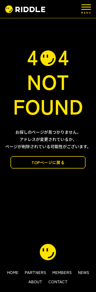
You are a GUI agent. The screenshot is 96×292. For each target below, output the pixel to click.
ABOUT (35, 281)
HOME (12, 272)
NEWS (83, 272)
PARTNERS (35, 272)
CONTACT (58, 281)
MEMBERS (62, 272)
